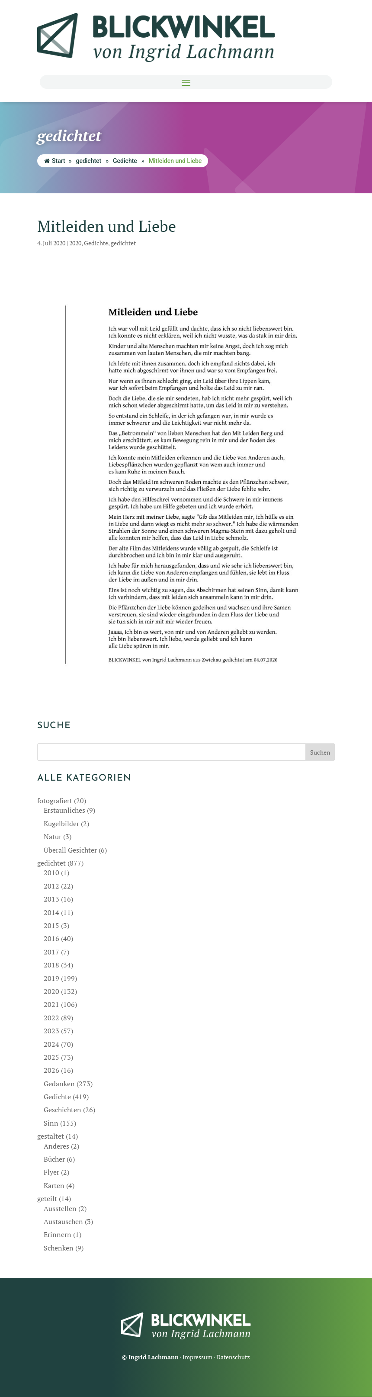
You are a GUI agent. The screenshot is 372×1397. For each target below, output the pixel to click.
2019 (51, 978)
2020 (75, 243)
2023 (51, 1031)
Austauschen (63, 1221)
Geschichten (62, 1109)
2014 (51, 912)
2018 (51, 965)
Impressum (197, 1357)
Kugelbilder (61, 823)
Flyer (51, 1172)
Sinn (51, 1123)
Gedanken (59, 1083)
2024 (51, 1044)
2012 (51, 886)
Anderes (56, 1146)
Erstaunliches (64, 810)
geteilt (47, 1198)
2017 (51, 952)
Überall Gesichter (70, 850)
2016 (51, 938)
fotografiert (54, 800)
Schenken (59, 1248)
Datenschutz (233, 1357)
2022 (51, 1018)
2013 (51, 899)
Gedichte (125, 160)
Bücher (54, 1159)
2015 (51, 925)
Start (54, 160)
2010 (51, 872)
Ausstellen (60, 1208)
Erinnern (57, 1234)
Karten (54, 1185)
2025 (51, 1057)
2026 (51, 1070)
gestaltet (50, 1136)
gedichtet (88, 160)
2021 (51, 1004)
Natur (52, 836)
